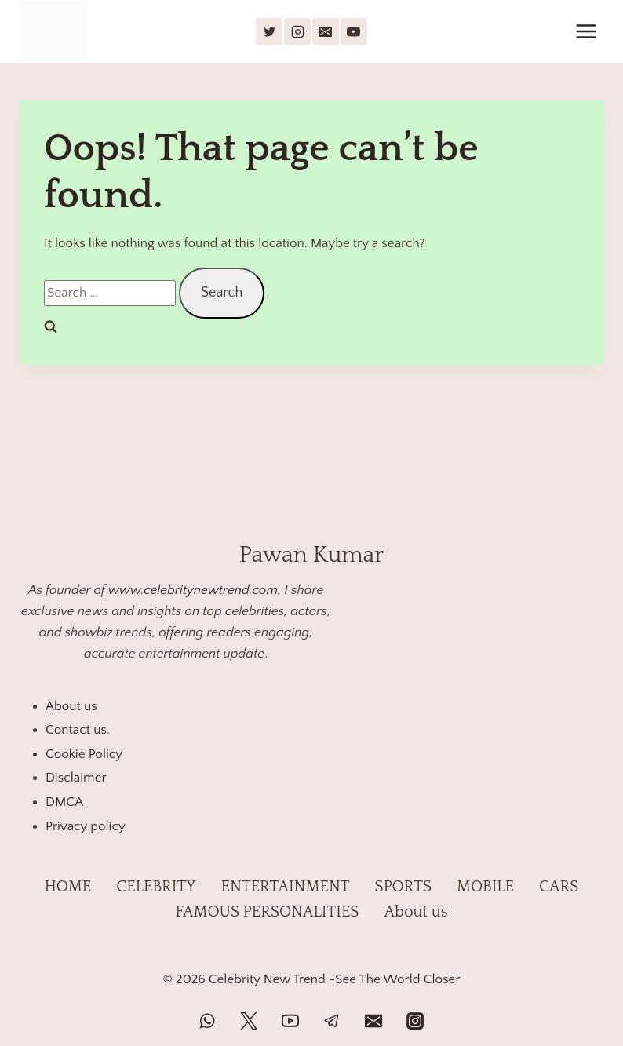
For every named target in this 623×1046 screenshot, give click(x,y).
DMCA (64, 802)
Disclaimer (76, 778)
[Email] (325, 31)
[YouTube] (354, 31)
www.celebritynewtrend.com (193, 590)
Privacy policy (86, 826)
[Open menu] (585, 31)
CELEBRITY (155, 886)
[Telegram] (332, 1021)
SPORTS (403, 886)
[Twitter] (248, 1021)
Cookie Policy (84, 754)
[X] (269, 31)
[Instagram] (297, 31)
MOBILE (485, 886)
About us (71, 706)
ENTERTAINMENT (285, 886)
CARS (558, 886)
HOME (68, 886)
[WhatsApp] (207, 1021)
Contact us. (78, 730)
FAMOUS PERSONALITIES (267, 911)
